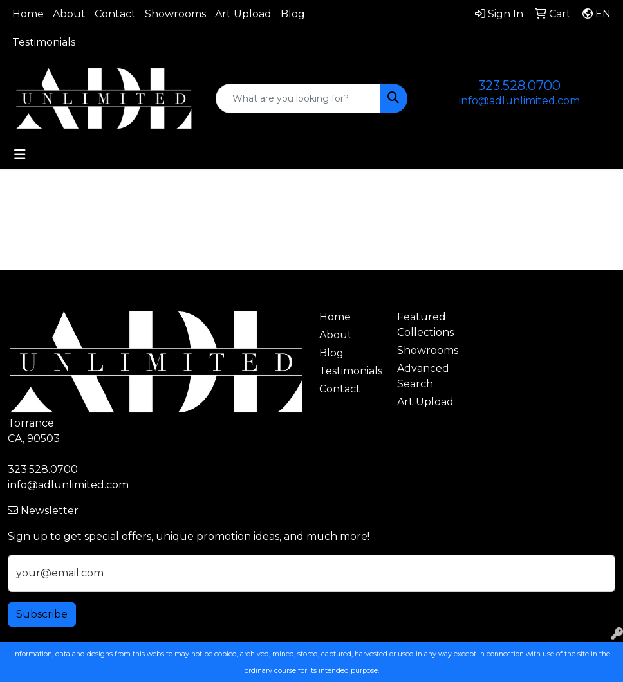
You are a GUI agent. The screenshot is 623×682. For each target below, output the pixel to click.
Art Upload (243, 14)
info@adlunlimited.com (519, 101)
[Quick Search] (298, 98)
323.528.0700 (519, 85)
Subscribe (42, 614)
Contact (115, 14)
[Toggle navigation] (19, 154)
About (69, 14)
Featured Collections (425, 324)
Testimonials (43, 42)
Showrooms (175, 14)
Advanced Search (423, 376)
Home (28, 14)
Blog (293, 14)
